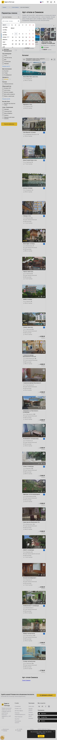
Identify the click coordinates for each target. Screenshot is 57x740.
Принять (41, 736)
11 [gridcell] (16, 37)
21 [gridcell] (26, 40)
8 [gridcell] (29, 34)
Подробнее (42, 733)
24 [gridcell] (12, 44)
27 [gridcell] (22, 44)
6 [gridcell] (22, 34)
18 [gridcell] (16, 40)
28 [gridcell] (26, 44)
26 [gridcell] (19, 44)
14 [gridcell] (26, 37)
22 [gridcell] (29, 40)
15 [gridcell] (29, 37)
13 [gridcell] (22, 37)
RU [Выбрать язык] (41, 2)
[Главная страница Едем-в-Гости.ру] (8, 2)
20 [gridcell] (22, 40)
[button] (47, 2)
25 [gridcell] (16, 44)
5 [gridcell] (19, 34)
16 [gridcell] (33, 37)
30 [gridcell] (33, 44)
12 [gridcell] (19, 37)
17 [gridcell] (12, 40)
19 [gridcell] (19, 40)
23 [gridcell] (33, 40)
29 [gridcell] (29, 44)
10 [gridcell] (12, 37)
